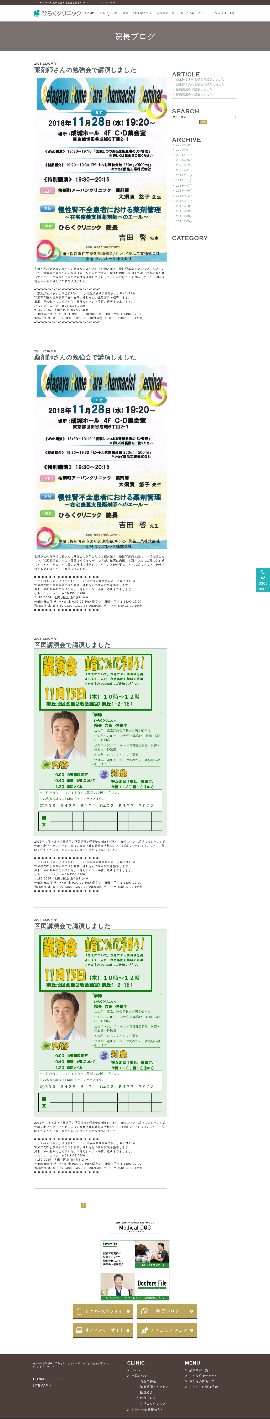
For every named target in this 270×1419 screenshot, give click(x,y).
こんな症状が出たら (203, 1375)
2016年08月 (184, 216)
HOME (89, 13)
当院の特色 (148, 1381)
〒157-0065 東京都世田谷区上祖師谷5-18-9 (62, 2)
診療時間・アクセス (154, 1386)
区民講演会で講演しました (72, 644)
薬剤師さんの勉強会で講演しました (85, 69)
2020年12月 (184, 165)
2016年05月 (184, 221)
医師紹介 (146, 1392)
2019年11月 (184, 175)
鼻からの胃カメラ (191, 13)
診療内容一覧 (166, 13)
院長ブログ (148, 1398)
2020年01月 (184, 170)
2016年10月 (184, 205)
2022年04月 (184, 149)
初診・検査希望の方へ (137, 13)
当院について (108, 13)
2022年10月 (184, 144)
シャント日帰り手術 (222, 13)
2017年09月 (184, 190)
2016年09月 (184, 211)
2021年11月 (184, 154)
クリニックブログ (153, 1403)
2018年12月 (184, 180)
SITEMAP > (42, 1385)
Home (136, 1370)
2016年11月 (184, 200)
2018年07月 (184, 185)
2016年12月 (184, 195)
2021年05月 (184, 160)
